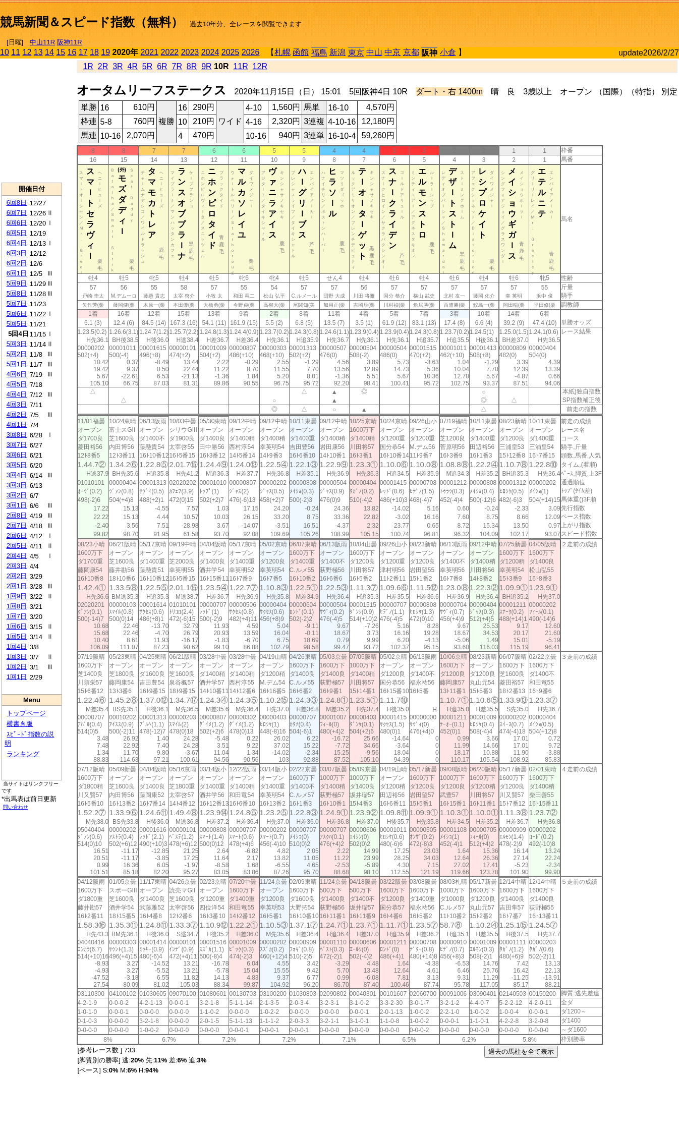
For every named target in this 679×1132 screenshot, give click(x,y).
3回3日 (17, 485)
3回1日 (17, 505)
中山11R (42, 42)
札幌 (282, 52)
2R (103, 66)
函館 (301, 52)
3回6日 (17, 455)
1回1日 (17, 677)
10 (4, 52)
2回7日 (17, 525)
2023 (190, 52)
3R (117, 66)
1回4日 (17, 646)
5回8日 (17, 293)
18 (94, 52)
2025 (230, 52)
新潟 (337, 52)
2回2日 (17, 576)
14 (49, 52)
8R (192, 66)
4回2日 (17, 414)
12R (260, 66)
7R (177, 66)
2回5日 (17, 545)
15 (60, 52)
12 (27, 52)
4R (132, 66)
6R (162, 66)
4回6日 (17, 374)
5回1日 (17, 364)
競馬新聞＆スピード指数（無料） (91, 22)
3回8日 (17, 434)
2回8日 (17, 515)
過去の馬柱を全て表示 (521, 1051)
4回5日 (17, 384)
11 (15, 52)
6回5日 (17, 233)
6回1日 (17, 273)
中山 (374, 52)
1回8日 (17, 606)
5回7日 (17, 303)
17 (83, 52)
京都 (411, 52)
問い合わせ (15, 807)
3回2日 (17, 495)
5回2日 (17, 354)
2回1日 (17, 586)
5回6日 (17, 313)
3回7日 (17, 444)
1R (88, 66)
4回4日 (17, 394)
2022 (170, 52)
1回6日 (17, 626)
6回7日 (17, 212)
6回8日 (17, 202)
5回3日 (17, 344)
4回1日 (17, 424)
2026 (251, 52)
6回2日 (17, 263)
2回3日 (17, 566)
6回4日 (17, 243)
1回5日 (17, 636)
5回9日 (17, 283)
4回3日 (17, 404)
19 (105, 52)
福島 (319, 52)
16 (72, 52)
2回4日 (17, 555)
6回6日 (17, 223)
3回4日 (17, 475)
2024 (210, 52)
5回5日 (17, 323)
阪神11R (69, 42)
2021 (150, 52)
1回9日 (17, 596)
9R (206, 66)
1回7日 (17, 616)
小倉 (448, 52)
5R (147, 66)
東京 (356, 52)
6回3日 (17, 253)
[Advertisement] (561, 18)
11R (240, 66)
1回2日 (17, 666)
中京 (392, 52)
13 (38, 52)
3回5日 (17, 465)
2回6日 (17, 535)
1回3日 (17, 656)
